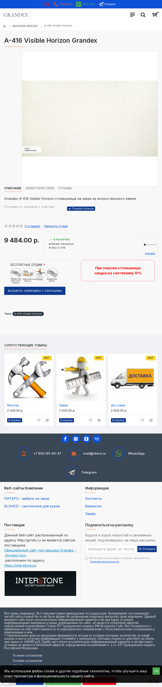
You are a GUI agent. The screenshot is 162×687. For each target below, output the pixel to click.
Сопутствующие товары (25, 345)
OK (156, 671)
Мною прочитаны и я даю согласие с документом (117, 560)
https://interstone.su (20, 565)
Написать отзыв (56, 226)
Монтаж (13, 405)
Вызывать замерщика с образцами (35, 290)
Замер (63, 405)
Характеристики (40, 188)
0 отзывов (32, 226)
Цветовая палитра (25, 25)
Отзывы (65, 188)
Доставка (118, 405)
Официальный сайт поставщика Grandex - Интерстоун (40, 552)
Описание (12, 188)
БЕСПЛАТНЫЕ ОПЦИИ (26, 265)
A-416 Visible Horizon (28, 313)
